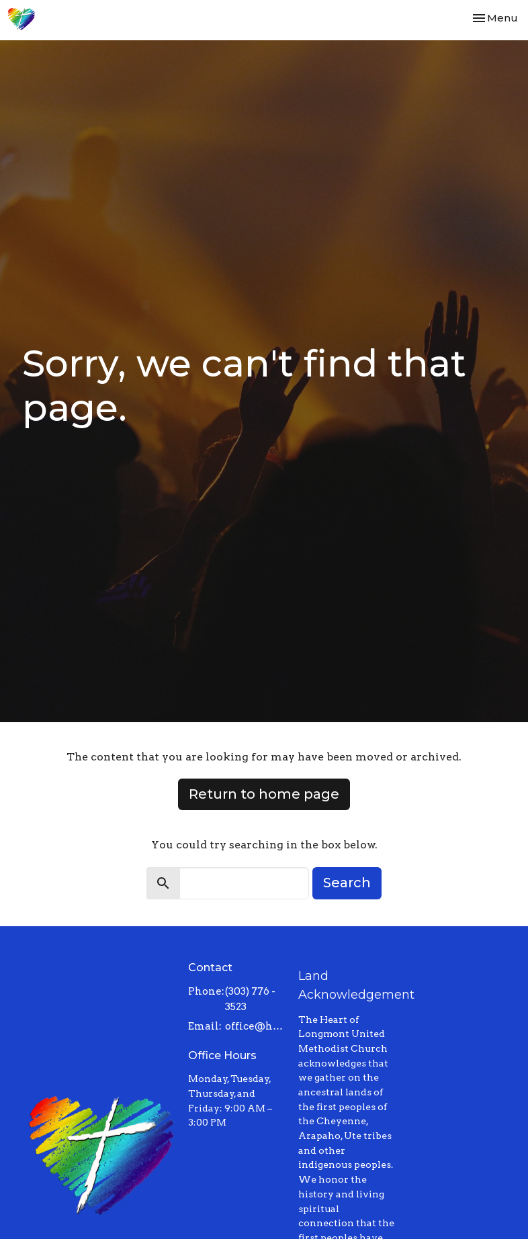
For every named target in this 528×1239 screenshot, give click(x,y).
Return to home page (264, 794)
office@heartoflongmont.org (255, 1026)
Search (347, 883)
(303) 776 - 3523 (250, 999)
